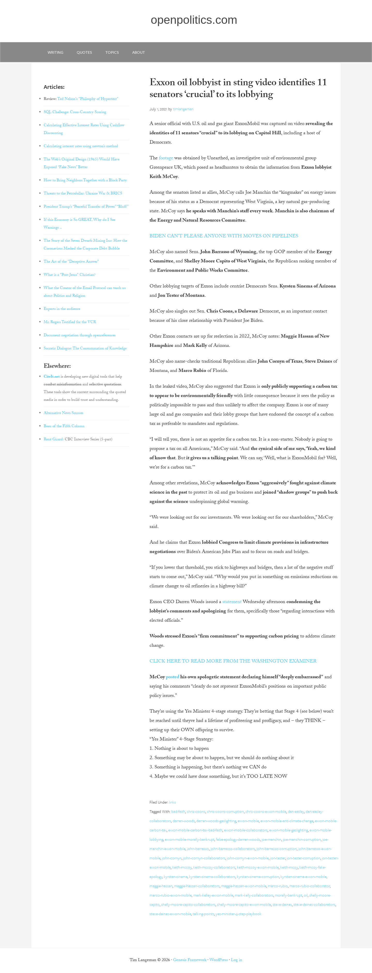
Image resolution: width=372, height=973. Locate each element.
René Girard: (54, 440)
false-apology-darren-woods (238, 839)
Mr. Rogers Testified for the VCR (70, 322)
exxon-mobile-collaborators (246, 830)
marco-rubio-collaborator (309, 886)
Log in (236, 960)
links (172, 802)
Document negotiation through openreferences (79, 335)
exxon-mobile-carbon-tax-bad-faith (195, 830)
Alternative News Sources (63, 413)
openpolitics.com (194, 19)
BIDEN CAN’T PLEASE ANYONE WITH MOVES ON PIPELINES (224, 236)
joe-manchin (271, 839)
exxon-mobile (248, 820)
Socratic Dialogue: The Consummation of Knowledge (85, 349)
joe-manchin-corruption (302, 839)
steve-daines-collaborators (314, 904)
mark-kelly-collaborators (254, 895)
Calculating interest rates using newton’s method (81, 146)
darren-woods (184, 820)
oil (306, 895)
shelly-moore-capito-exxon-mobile (244, 904)
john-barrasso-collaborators (233, 848)
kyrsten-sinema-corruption (258, 876)
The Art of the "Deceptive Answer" (71, 262)
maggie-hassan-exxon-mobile (243, 886)
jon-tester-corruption (303, 858)
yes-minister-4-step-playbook (238, 913)
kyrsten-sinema (176, 876)
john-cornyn (172, 858)
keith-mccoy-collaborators (214, 867)
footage (166, 158)
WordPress (219, 960)
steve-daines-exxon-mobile (170, 913)
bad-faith (178, 811)
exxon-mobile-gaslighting (288, 830)
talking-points (203, 913)
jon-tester (277, 858)
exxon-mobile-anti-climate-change (286, 820)
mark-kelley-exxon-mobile (213, 895)
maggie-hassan (161, 886)
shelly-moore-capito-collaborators (188, 904)
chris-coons (196, 811)
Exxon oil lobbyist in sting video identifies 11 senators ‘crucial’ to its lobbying (238, 89)
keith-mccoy (182, 867)
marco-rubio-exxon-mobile (171, 895)
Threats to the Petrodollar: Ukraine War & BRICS (83, 194)
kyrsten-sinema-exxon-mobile (304, 876)
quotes (84, 52)
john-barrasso (198, 848)
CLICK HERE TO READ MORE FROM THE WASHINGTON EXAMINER (233, 662)
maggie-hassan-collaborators (197, 886)
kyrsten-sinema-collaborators (212, 876)
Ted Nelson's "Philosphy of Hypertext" (87, 99)
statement (232, 602)
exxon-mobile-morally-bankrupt (189, 839)
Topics (112, 52)
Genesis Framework (189, 960)
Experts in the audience (62, 309)
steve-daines (282, 904)
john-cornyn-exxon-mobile (248, 858)
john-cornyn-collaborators (204, 858)
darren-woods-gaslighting (216, 820)
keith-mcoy (289, 867)
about (138, 52)
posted (172, 677)
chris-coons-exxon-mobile (265, 811)
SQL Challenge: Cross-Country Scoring (75, 112)
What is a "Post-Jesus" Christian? (70, 275)
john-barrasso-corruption (277, 848)
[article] (244, 721)
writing (55, 52)
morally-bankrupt (288, 895)
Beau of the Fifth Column (64, 426)
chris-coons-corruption (225, 811)
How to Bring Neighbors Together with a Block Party (85, 180)
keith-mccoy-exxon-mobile (258, 867)
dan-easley (296, 811)
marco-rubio (278, 886)
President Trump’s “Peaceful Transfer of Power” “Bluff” (86, 207)
